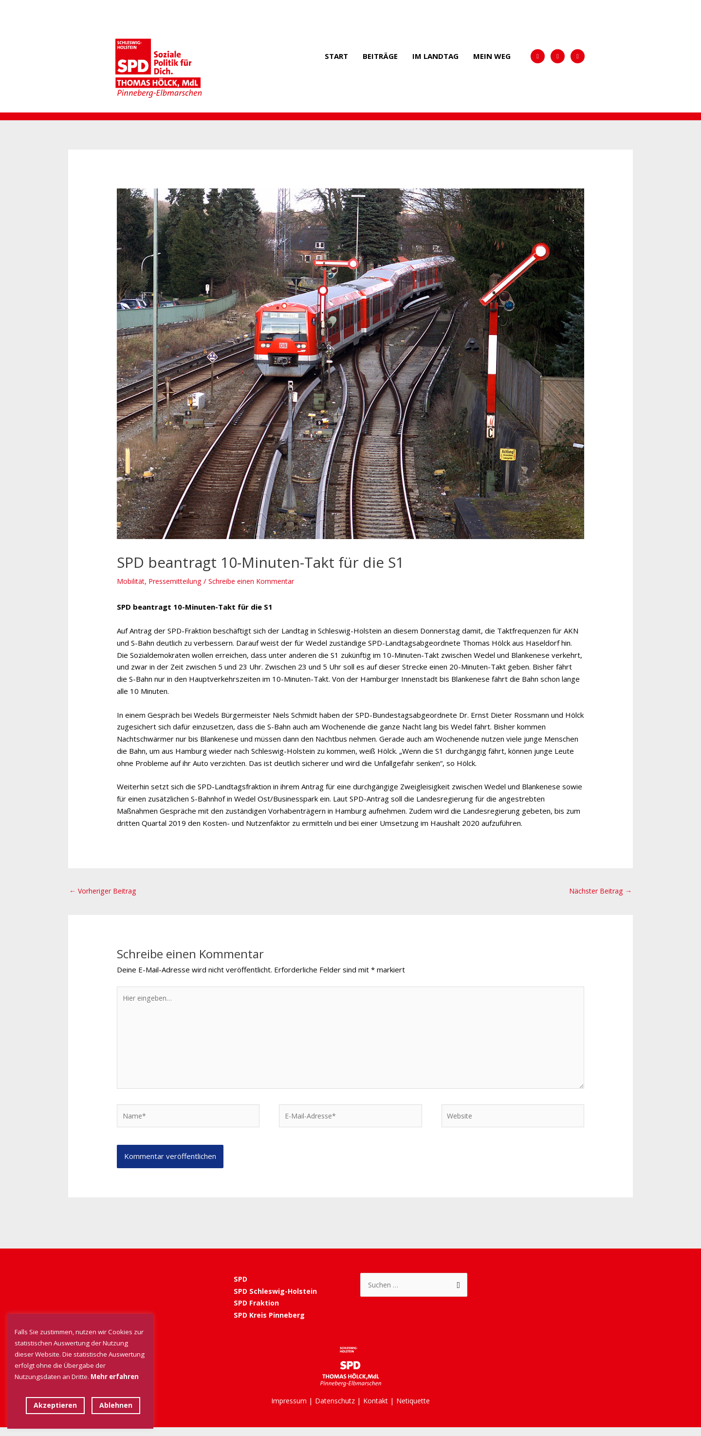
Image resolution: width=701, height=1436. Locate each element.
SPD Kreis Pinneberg (271, 1323)
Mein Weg (492, 56)
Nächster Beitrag (598, 891)
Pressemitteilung (178, 581)
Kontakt (377, 1409)
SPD (241, 1287)
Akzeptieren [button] (55, 1405)
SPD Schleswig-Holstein (276, 1299)
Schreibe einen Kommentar (259, 581)
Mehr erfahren (115, 1376)
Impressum (285, 1409)
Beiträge (380, 56)
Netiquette (416, 1409)
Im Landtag (435, 56)
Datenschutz (334, 1409)
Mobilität (131, 581)
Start (336, 56)
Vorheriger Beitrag (105, 891)
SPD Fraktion (257, 1311)
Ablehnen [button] (115, 1405)
